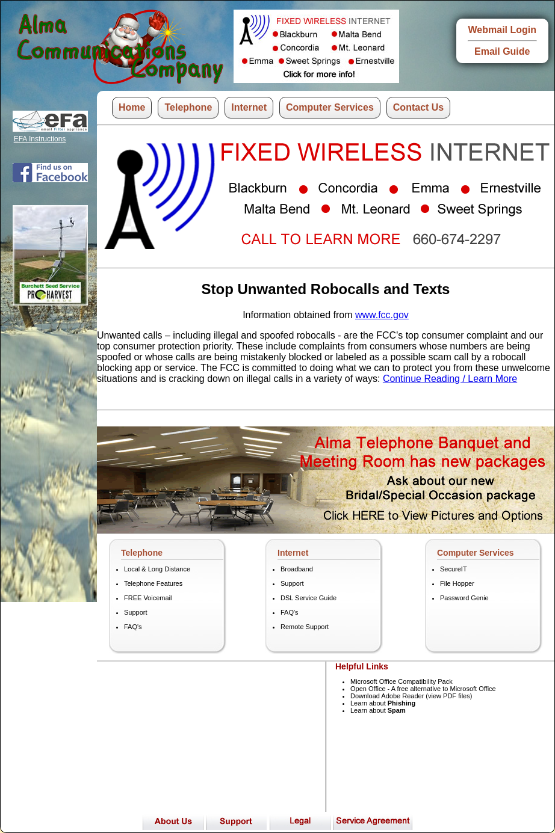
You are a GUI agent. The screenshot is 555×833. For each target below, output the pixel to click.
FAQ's (133, 626)
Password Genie (464, 597)
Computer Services (330, 107)
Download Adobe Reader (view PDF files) (411, 695)
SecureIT (453, 569)
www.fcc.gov (382, 315)
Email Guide (502, 51)
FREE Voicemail (148, 597)
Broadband (297, 569)
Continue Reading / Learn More (450, 378)
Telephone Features (153, 583)
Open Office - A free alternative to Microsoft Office (423, 688)
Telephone (188, 107)
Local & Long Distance (157, 569)
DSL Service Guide (308, 597)
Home (132, 107)
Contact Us (418, 107)
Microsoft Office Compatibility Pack (401, 681)
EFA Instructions (40, 139)
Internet (249, 107)
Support (135, 612)
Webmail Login (502, 30)
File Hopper (457, 583)
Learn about (382, 703)
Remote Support (305, 626)
